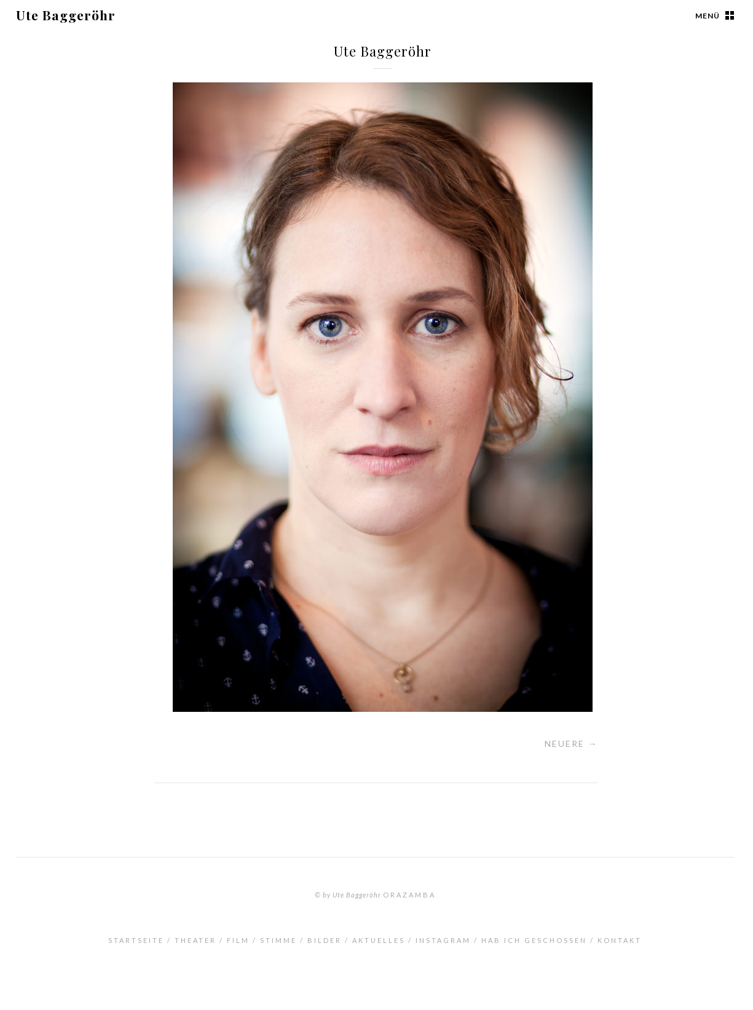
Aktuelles (378, 940)
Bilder (324, 940)
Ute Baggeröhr (66, 14)
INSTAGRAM (443, 940)
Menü (707, 15)
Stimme (278, 940)
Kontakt (619, 940)
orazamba (409, 895)
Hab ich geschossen (534, 940)
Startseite (136, 940)
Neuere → (571, 743)
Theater (195, 940)
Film (238, 940)
